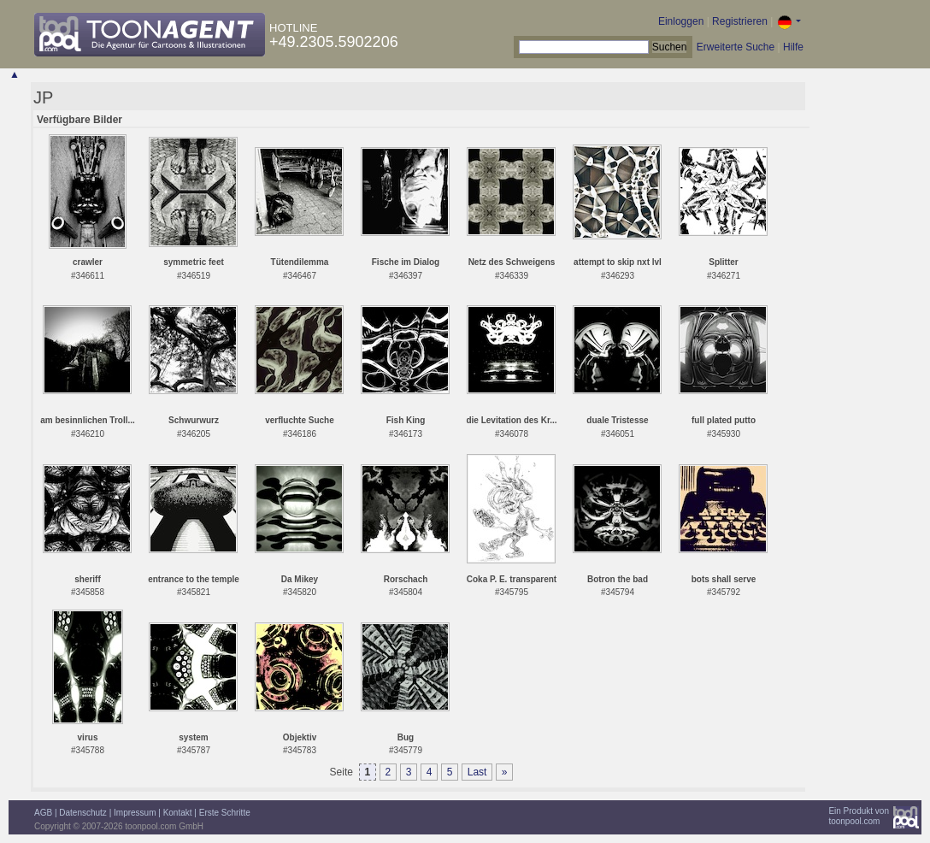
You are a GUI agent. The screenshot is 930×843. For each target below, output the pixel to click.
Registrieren (740, 21)
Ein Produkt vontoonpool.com (858, 816)
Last (477, 772)
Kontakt (177, 812)
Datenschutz (83, 812)
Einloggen (680, 21)
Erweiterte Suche (735, 47)
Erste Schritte (224, 812)
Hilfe (793, 47)
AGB (43, 812)
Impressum (135, 812)
